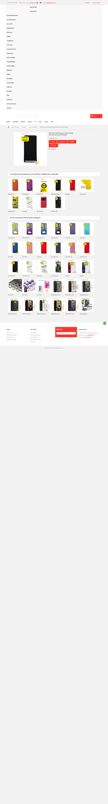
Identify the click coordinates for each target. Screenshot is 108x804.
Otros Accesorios (11, 103)
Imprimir (53, 149)
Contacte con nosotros (12, 2)
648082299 (90, 335)
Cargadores (10, 40)
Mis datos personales (36, 339)
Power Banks (10, 82)
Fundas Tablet (11, 66)
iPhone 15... (11, 194)
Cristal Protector (11, 49)
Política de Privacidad (11, 335)
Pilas (8, 95)
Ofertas (9, 108)
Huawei (23, 121)
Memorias (9, 70)
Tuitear (53, 142)
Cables (8, 36)
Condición (51, 138)
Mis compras (34, 332)
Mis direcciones (34, 337)
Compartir (62, 142)
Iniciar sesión (96, 2)
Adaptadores (10, 28)
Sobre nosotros (10, 337)
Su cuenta (87, 2)
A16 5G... (67, 194)
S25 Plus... (68, 238)
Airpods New (33, 7)
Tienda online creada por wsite (55, 348)
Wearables (10, 78)
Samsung (15, 121)
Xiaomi (30, 121)
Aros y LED (9, 24)
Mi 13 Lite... (40, 211)
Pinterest (53, 145)
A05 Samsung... (55, 194)
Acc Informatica (11, 19)
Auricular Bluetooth (12, 15)
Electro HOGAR (11, 57)
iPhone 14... (40, 194)
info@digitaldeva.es (87, 337)
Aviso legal (9, 332)
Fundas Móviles (11, 61)
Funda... (67, 276)
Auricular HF (33, 11)
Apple (8, 121)
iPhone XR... (11, 211)
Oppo (46, 121)
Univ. (52, 121)
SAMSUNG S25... (55, 295)
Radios (8, 74)
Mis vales (33, 341)
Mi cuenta (34, 329)
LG (35, 121)
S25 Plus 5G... (11, 238)
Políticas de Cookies (11, 339)
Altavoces (9, 32)
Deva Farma (10, 53)
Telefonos (9, 99)
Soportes (9, 87)
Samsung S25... (84, 314)
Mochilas (9, 91)
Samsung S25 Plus (33, 127)
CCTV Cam (9, 45)
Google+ (71, 142)
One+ (40, 121)
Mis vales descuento (36, 335)
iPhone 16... (54, 211)
